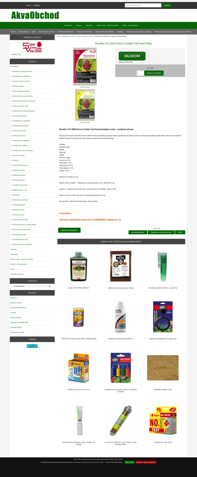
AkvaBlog (120, 32)
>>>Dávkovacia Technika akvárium (22, 111)
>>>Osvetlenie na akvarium (20, 76)
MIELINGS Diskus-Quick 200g (120, 288)
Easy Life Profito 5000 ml (78, 288)
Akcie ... (13, 269)
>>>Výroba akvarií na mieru (20, 81)
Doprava (13, 298)
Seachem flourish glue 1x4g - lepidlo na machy (78, 443)
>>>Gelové (14, 160)
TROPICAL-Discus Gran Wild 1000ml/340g (78, 339)
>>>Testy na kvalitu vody (19, 106)
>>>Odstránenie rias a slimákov (21, 150)
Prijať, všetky (129, 462)
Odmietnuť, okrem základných (146, 462)
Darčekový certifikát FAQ (19, 322)
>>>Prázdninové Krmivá (19, 200)
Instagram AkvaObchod (84, 32)
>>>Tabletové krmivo (17, 175)
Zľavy (34, 32)
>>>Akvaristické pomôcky (19, 126)
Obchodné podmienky (18, 308)
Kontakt (13, 313)
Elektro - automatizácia (130, 25)
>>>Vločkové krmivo (17, 170)
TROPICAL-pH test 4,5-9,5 (78, 390)
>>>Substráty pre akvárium (20, 140)
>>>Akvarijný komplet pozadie (21, 71)
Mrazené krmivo (88, 36)
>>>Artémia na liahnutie (18, 220)
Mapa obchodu (15, 318)
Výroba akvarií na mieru (47, 32)
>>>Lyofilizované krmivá (19, 185)
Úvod (28, 5)
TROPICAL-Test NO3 (163, 442)
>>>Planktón (14, 195)
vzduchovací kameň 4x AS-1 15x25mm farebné (121, 391)
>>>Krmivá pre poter (17, 205)
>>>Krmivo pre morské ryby (20, 229)
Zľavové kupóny (16, 327)
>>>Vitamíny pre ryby (18, 234)
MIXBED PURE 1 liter (163, 390)
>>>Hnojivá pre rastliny (18, 145)
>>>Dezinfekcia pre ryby (19, 239)
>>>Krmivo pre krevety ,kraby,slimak (23, 225)
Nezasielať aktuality (17, 332)
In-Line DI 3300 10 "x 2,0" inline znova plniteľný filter (120, 443)
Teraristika (89, 25)
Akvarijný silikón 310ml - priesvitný (163, 288)
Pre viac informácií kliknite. (114, 462)
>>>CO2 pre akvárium (18, 131)
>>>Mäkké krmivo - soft (18, 190)
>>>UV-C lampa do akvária (20, 91)
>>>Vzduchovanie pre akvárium (21, 96)
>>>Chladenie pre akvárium (20, 121)
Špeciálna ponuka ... (17, 274)
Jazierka (78, 25)
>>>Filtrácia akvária (17, 86)
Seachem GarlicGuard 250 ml (120, 339)
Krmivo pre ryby (76, 36)
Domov (13, 32)
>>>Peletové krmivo (17, 180)
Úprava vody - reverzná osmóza (107, 25)
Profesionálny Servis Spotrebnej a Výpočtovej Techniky (172, 32)
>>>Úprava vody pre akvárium (21, 244)
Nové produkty (24, 32)
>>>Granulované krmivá (19, 165)
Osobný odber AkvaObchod (104, 32)
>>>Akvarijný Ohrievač (18, 116)
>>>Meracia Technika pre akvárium (22, 101)
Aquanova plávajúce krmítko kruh (163, 339)
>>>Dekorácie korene (18, 136)
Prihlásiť (37, 5)
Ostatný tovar (16, 54)
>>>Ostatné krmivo (17, 215)
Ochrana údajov (16, 303)
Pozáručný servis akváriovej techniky (138, 32)
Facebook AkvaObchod (65, 32)
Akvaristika (65, 36)
